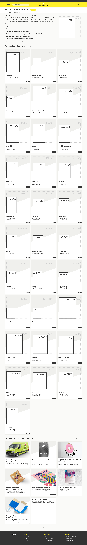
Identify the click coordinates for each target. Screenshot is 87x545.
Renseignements (48, 542)
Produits (8, 4)
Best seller (8, 1)
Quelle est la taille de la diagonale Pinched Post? (20, 41)
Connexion (79, 1)
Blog (26, 540)
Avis (25, 538)
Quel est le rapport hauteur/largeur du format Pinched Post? (24, 34)
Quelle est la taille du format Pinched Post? (19, 31)
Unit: (30, 46)
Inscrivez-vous (71, 1)
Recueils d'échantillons (50, 544)
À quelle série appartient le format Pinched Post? (20, 29)
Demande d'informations (70, 536)
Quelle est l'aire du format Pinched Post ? (18, 36)
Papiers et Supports (49, 540)
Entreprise (27, 536)
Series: (23, 46)
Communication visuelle (31, 1)
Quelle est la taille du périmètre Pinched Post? (19, 38)
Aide (78, 4)
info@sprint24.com (69, 540)
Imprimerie (15, 1)
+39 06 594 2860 (68, 538)
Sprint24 (43, 5)
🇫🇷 (65, 1)
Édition (22, 1)
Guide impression (48, 538)
